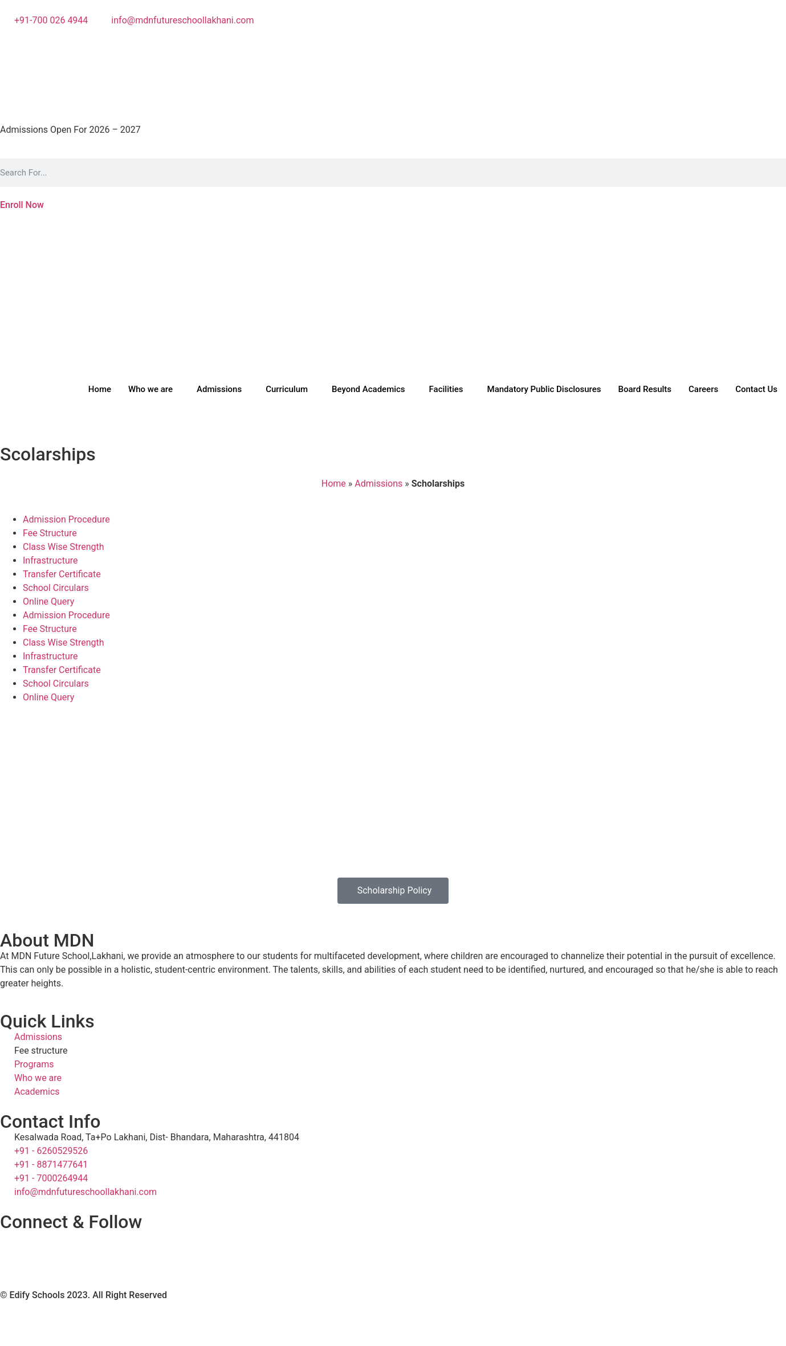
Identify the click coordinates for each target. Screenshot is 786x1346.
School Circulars (56, 587)
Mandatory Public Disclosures (544, 389)
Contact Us (756, 389)
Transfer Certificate (62, 574)
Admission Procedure (66, 519)
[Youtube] (393, 75)
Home (99, 389)
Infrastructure (50, 560)
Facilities (446, 389)
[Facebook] (393, 48)
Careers (703, 389)
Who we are (150, 389)
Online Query (48, 601)
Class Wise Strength (63, 546)
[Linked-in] (393, 89)
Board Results (645, 389)
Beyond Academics (368, 389)
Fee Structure (50, 533)
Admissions (219, 389)
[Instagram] (393, 61)
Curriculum (287, 389)
